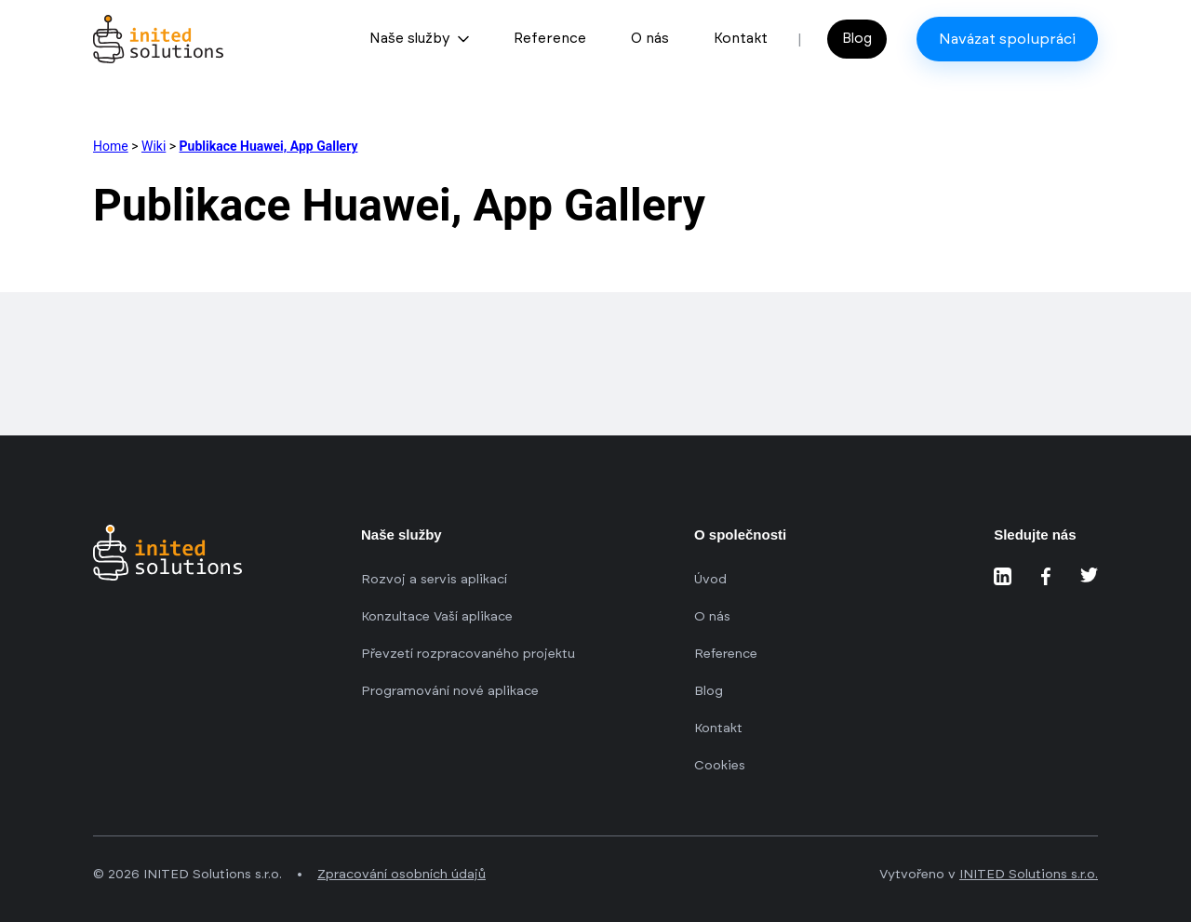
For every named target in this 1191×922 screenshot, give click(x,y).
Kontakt (741, 39)
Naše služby (419, 39)
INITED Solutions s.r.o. (1028, 874)
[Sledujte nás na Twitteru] (1089, 576)
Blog (857, 39)
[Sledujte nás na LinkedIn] (1002, 576)
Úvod (710, 579)
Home (110, 146)
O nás (650, 39)
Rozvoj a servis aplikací (434, 579)
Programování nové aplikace (450, 691)
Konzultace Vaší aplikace (437, 616)
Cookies (719, 765)
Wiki (153, 146)
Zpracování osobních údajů (401, 874)
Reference (550, 39)
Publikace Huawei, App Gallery (269, 146)
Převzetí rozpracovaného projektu (468, 654)
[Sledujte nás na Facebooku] (1045, 576)
